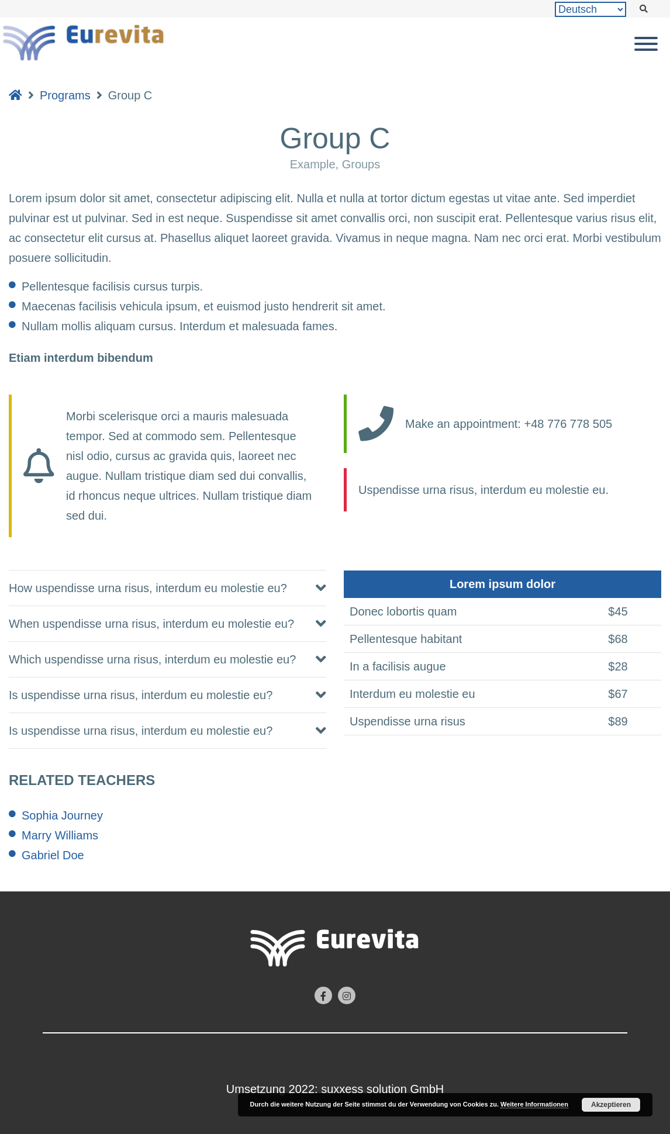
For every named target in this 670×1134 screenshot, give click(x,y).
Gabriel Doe (53, 855)
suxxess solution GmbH (382, 1089)
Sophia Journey (62, 815)
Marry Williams (60, 835)
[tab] (167, 588)
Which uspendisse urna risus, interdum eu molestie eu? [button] (152, 659)
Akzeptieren (611, 1105)
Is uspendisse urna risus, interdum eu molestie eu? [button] (140, 695)
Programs (65, 95)
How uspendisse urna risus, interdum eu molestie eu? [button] (148, 588)
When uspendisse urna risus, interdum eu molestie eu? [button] (151, 623)
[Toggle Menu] (646, 44)
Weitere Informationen (534, 1104)
